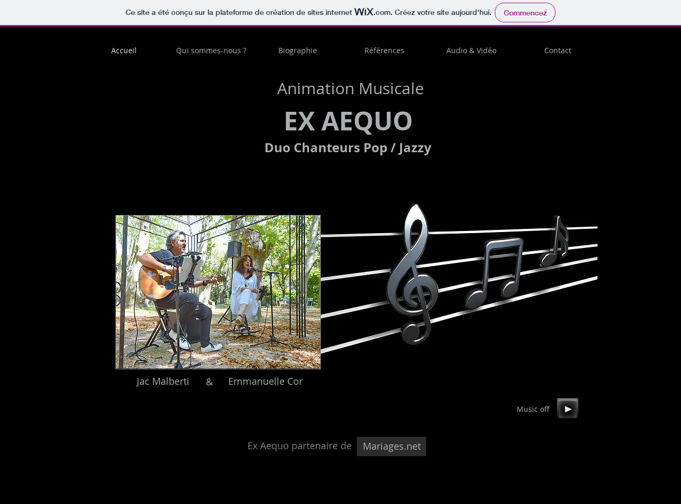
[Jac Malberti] (162, 381)
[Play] (567, 408)
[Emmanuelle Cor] (265, 381)
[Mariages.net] (391, 446)
